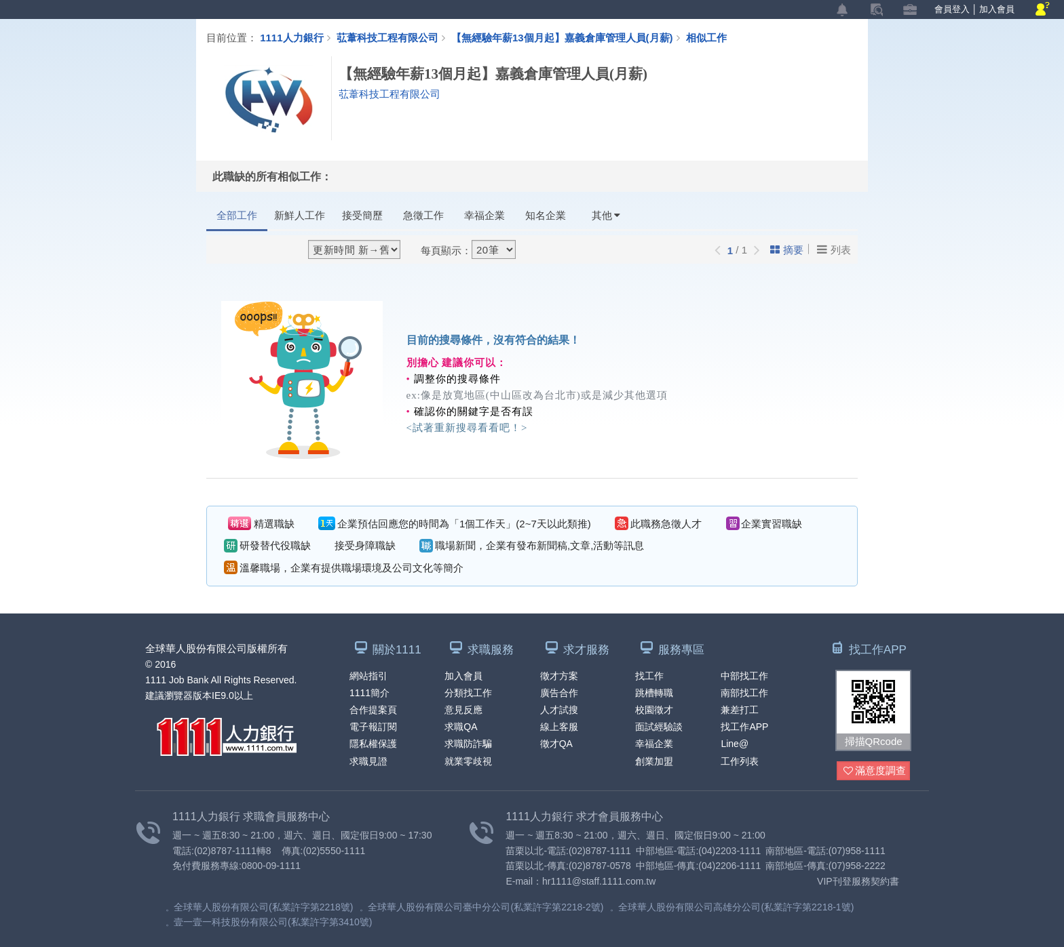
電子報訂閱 (373, 726)
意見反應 (463, 709)
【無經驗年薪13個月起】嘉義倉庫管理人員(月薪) (568, 37)
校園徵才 (654, 709)
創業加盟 (654, 761)
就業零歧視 (468, 761)
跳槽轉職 (654, 692)
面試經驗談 (659, 726)
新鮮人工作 (299, 215)
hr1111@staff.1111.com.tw (599, 881)
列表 (834, 249)
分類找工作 (468, 692)
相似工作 (706, 37)
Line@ (734, 743)
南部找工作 (744, 692)
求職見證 (368, 761)
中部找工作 (744, 675)
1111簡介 (369, 692)
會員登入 (952, 9)
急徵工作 (423, 215)
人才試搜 (559, 709)
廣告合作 (559, 692)
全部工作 (236, 215)
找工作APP (744, 726)
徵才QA (556, 743)
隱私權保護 (373, 743)
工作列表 (740, 761)
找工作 (649, 675)
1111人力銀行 (291, 37)
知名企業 (545, 215)
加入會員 (996, 9)
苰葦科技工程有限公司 (387, 37)
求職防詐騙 (468, 743)
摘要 (786, 250)
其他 (606, 215)
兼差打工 (740, 709)
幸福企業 (484, 215)
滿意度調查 (874, 771)
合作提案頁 (373, 709)
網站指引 (368, 675)
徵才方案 (559, 675)
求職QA (460, 726)
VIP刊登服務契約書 (858, 881)
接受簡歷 (362, 215)
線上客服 (559, 726)
